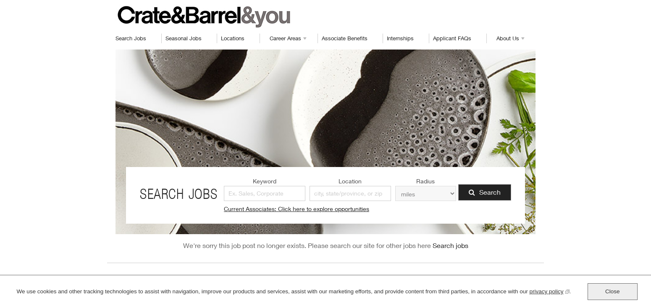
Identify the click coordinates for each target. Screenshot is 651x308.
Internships (400, 38)
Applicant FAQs (452, 38)
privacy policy (550, 291)
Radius (425, 181)
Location (350, 181)
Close (612, 291)
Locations (232, 38)
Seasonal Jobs (183, 38)
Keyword (264, 181)
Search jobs (450, 245)
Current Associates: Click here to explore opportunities (296, 208)
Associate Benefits (345, 38)
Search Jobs (131, 38)
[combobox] (350, 193)
